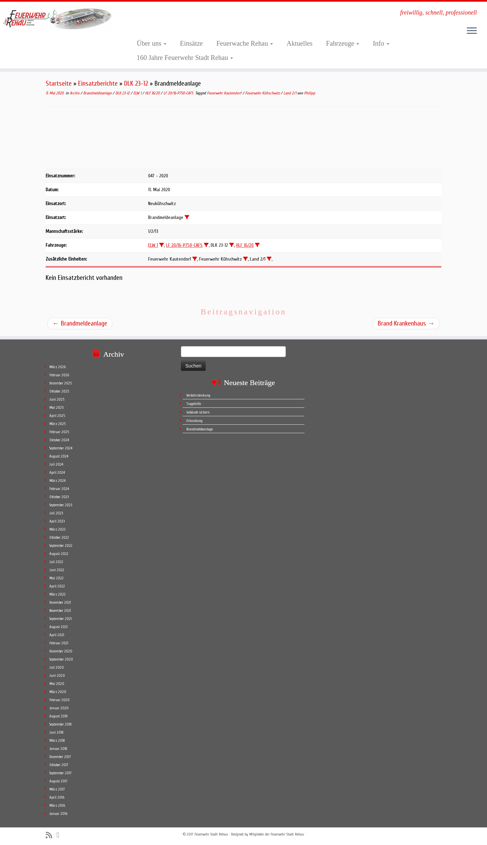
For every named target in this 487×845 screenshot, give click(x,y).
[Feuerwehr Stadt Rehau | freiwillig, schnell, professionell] (56, 18)
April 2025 (57, 416)
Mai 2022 (56, 578)
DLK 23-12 (136, 83)
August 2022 (58, 554)
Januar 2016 (58, 813)
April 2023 (57, 521)
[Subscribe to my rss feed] (51, 835)
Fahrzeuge (342, 43)
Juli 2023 (56, 513)
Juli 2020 (56, 667)
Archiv (75, 93)
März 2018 (57, 740)
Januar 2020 (59, 708)
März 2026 (57, 367)
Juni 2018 (56, 732)
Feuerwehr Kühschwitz (263, 93)
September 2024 (60, 448)
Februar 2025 (59, 432)
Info (381, 43)
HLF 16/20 (153, 93)
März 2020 (57, 692)
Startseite (59, 83)
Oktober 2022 (59, 537)
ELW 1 (137, 93)
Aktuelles (299, 43)
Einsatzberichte (98, 83)
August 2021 (58, 627)
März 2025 (57, 424)
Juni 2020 (57, 675)
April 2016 (56, 797)
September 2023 (60, 505)
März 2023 (57, 529)
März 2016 (57, 805)
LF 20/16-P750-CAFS (178, 93)
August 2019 (58, 716)
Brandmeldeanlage (98, 93)
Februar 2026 (59, 375)
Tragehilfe (193, 404)
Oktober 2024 (59, 440)
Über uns (151, 43)
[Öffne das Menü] (472, 31)
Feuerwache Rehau (244, 43)
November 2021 (60, 610)
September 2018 (60, 724)
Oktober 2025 (59, 391)
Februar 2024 (59, 489)
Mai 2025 (56, 407)
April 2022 (57, 586)
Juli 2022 (56, 562)
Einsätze (191, 43)
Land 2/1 (290, 93)
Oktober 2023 (59, 497)
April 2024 (57, 472)
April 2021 (56, 635)
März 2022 (57, 594)
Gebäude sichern (198, 412)
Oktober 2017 (58, 765)
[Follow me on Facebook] (60, 835)
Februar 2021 (58, 643)
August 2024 (58, 456)
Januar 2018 (58, 749)
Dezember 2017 (60, 757)
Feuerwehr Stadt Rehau (211, 834)
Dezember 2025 (60, 383)
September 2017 (60, 773)
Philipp (309, 93)
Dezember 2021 (60, 602)
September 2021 (60, 619)
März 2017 (57, 789)
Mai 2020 (56, 684)
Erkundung (194, 421)
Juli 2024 (56, 464)
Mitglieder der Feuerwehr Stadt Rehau (276, 834)
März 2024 (57, 481)
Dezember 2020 (60, 651)
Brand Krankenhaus (406, 323)
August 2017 (58, 781)
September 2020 (61, 659)
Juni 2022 (56, 570)
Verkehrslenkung (198, 395)
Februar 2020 (59, 700)
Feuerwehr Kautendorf (224, 93)
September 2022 (60, 545)
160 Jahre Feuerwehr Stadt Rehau (185, 57)
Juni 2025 (56, 399)
